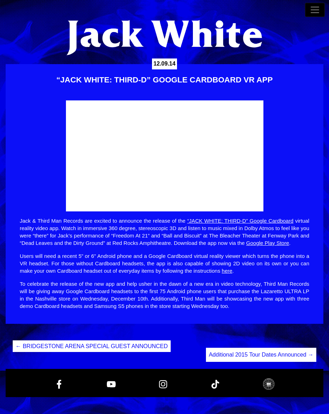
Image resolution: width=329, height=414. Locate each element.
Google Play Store (267, 243)
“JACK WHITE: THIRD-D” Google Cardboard (240, 221)
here (227, 271)
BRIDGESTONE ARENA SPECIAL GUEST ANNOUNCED (92, 346)
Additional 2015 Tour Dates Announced (261, 355)
